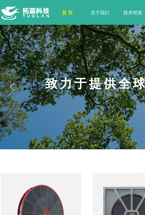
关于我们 (100, 12)
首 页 (67, 12)
